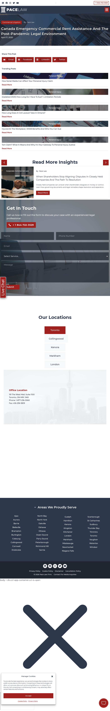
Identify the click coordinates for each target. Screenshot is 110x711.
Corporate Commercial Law (17, 171)
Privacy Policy (33, 701)
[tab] (55, 330)
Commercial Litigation (11, 22)
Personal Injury (55, 76)
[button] (52, 676)
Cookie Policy (22, 701)
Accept (28, 696)
